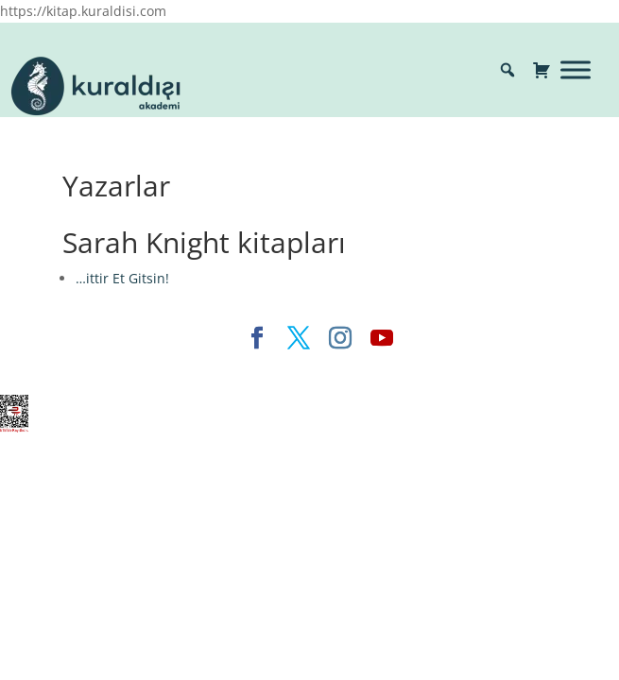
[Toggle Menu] (575, 69)
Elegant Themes (147, 370)
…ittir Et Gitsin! (122, 278)
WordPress (392, 370)
